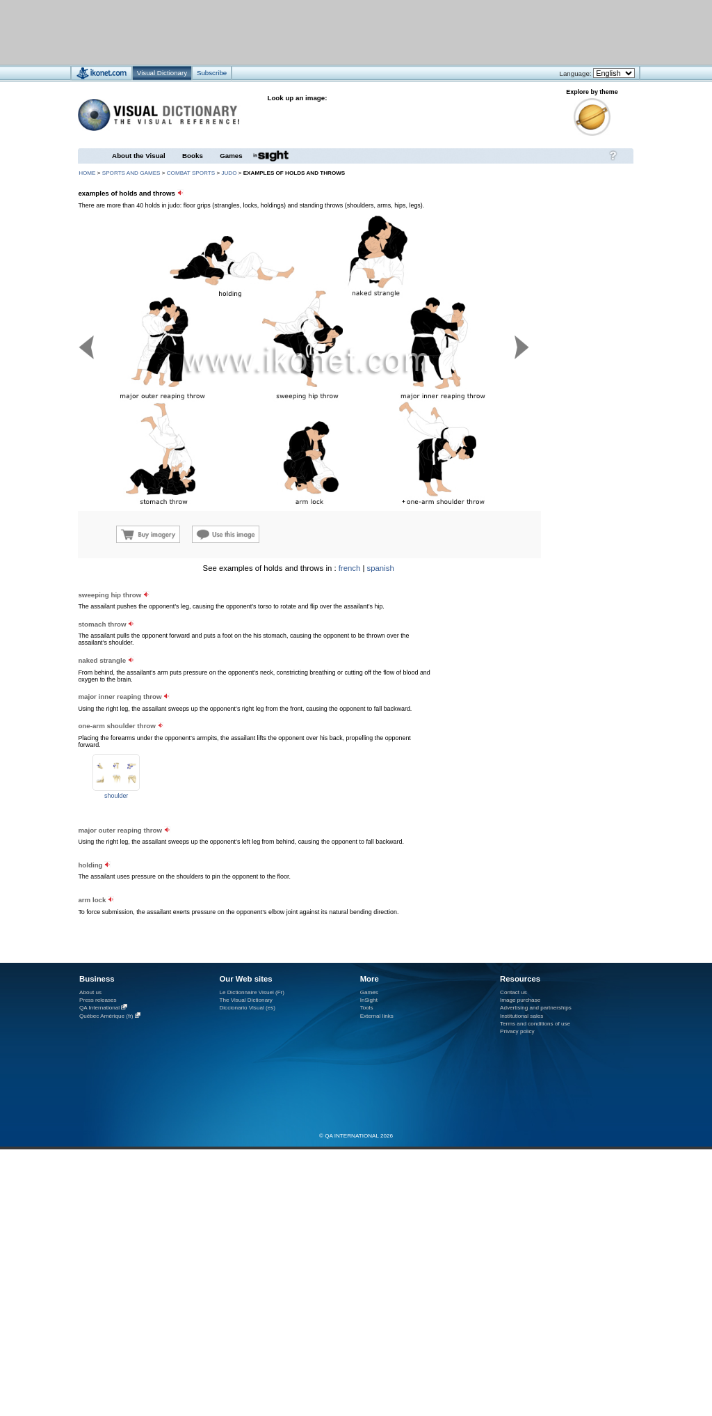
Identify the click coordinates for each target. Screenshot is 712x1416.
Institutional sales (521, 1016)
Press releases (98, 1000)
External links (377, 1016)
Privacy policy (517, 1031)
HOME (87, 173)
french (350, 568)
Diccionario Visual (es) (247, 1008)
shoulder (116, 795)
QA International (99, 1008)
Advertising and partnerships (536, 1008)
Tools (366, 1008)
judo (228, 173)
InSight (369, 1000)
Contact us (513, 992)
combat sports (191, 173)
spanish (380, 568)
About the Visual (138, 155)
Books (192, 155)
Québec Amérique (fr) (106, 1016)
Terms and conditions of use (535, 1024)
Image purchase (520, 1000)
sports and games (131, 173)
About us (90, 992)
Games (231, 155)
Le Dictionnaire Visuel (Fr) (251, 992)
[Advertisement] (314, 31)
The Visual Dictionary (245, 1000)
